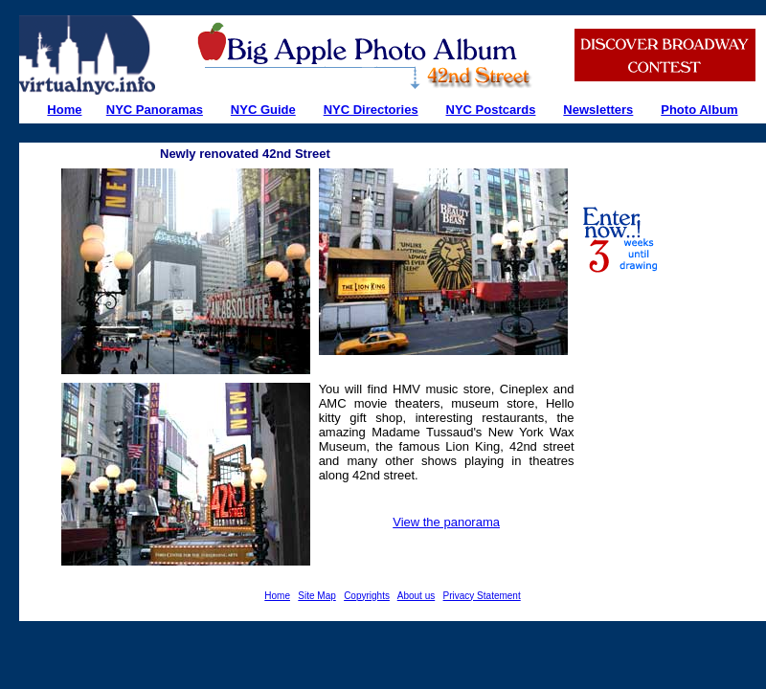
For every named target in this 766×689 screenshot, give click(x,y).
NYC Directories (371, 109)
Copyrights (367, 595)
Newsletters (598, 109)
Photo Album (699, 109)
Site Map (316, 595)
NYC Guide (263, 109)
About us (416, 595)
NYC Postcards (491, 109)
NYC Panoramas (154, 109)
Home (277, 595)
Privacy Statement (482, 595)
